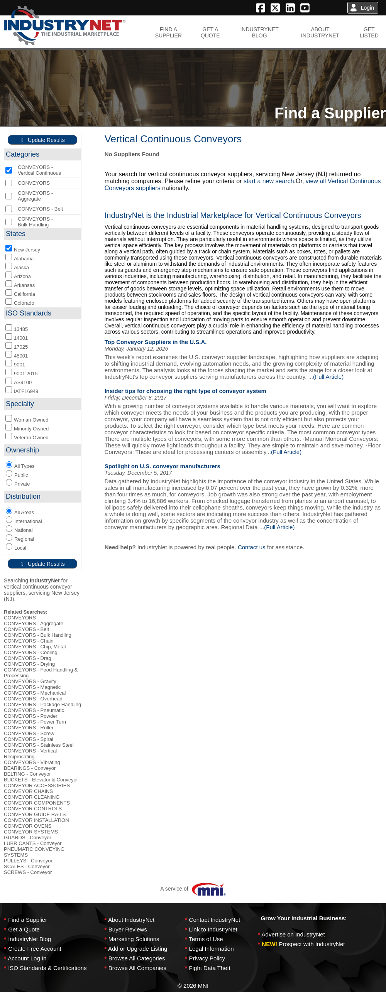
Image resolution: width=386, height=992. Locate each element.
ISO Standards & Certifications (47, 968)
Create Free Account (34, 948)
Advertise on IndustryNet (293, 934)
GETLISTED (369, 32)
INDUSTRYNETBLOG (259, 32)
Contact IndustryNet (214, 919)
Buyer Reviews (127, 929)
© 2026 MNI (193, 985)
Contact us (252, 547)
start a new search (269, 181)
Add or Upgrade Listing (137, 948)
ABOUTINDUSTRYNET (320, 32)
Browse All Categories (136, 958)
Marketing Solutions (133, 939)
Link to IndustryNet (213, 929)
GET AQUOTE (210, 32)
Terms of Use (206, 939)
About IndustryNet (131, 919)
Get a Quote (24, 929)
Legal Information (211, 948)
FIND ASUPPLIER (168, 32)
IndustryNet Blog (29, 939)
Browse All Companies (137, 968)
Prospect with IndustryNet (312, 944)
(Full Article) (328, 376)
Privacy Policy (207, 958)
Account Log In (27, 958)
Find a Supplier (27, 919)
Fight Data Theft (209, 968)
